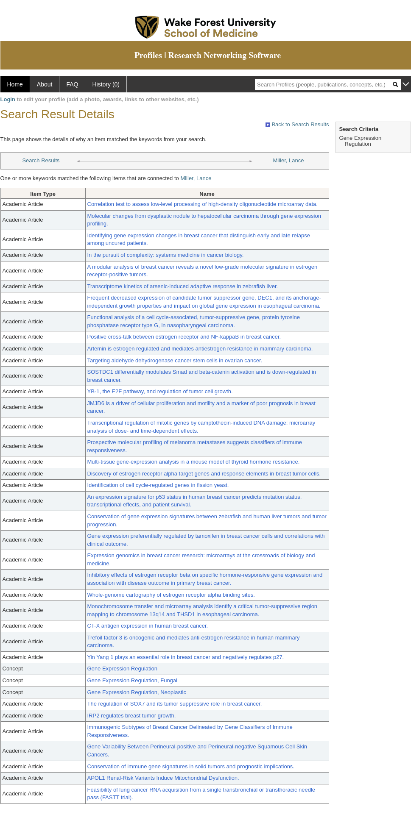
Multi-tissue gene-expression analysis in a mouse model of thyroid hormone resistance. (193, 462)
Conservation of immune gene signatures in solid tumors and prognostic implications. (190, 766)
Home (15, 84)
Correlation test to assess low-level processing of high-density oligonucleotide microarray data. (202, 204)
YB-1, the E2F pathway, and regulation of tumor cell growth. (160, 391)
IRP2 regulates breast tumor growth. (131, 715)
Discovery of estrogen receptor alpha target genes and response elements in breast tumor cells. (204, 473)
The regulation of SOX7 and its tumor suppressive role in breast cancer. (174, 704)
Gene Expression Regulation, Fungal (132, 680)
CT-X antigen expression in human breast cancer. (147, 626)
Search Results (40, 160)
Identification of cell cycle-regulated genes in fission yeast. (158, 485)
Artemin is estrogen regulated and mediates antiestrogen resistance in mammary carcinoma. (200, 348)
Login (7, 99)
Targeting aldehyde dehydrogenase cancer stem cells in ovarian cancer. (175, 360)
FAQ (72, 84)
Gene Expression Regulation (122, 668)
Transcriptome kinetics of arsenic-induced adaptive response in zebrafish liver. (182, 286)
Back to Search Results (297, 124)
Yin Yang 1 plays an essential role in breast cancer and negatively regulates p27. (185, 657)
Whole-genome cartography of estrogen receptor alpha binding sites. (171, 595)
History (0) (106, 84)
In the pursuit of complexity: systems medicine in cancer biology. (165, 255)
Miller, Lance (288, 160)
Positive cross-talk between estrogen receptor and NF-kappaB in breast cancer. (184, 337)
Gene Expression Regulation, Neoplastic (136, 692)
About (45, 84)
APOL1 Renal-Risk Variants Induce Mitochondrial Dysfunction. (163, 778)
